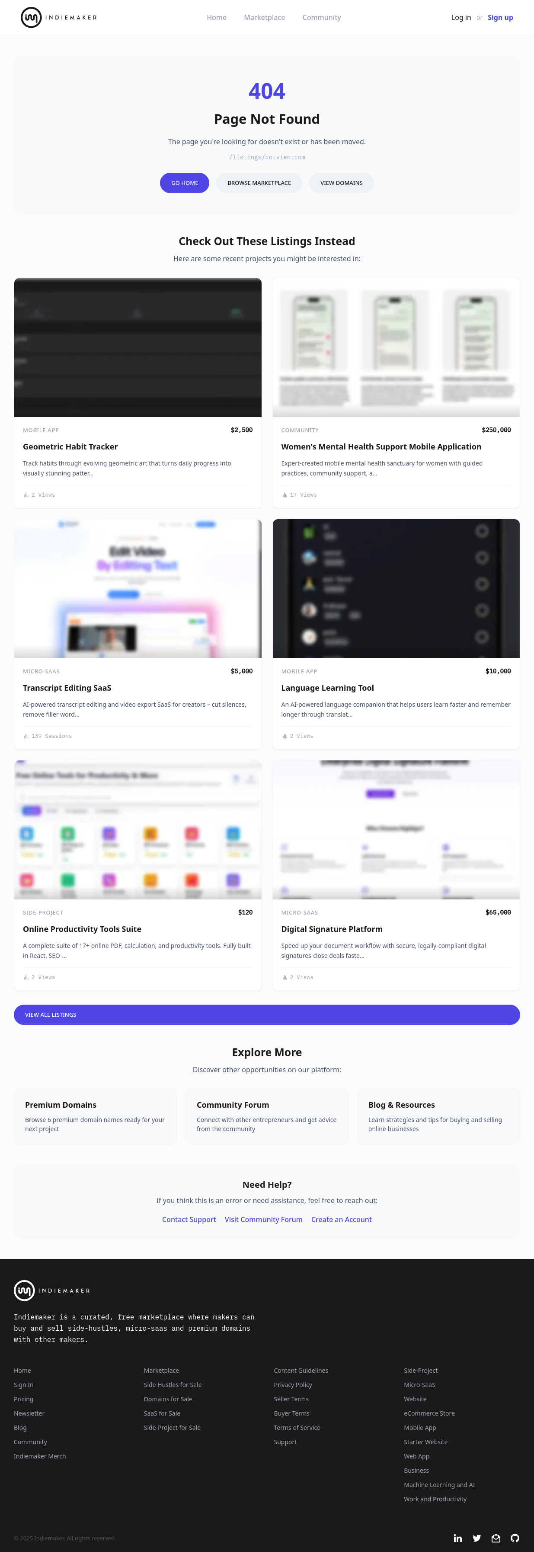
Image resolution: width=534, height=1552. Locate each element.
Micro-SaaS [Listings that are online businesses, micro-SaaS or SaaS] (419, 1385)
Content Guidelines (301, 1370)
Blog (20, 1427)
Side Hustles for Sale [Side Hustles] (173, 1385)
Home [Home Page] (22, 1370)
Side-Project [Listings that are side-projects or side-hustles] (421, 1370)
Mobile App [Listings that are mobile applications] (420, 1427)
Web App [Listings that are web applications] (416, 1456)
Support (285, 1442)
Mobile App (41, 430)
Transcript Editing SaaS (67, 687)
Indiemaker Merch (40, 1456)
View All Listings (51, 1014)
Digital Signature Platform (332, 929)
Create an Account (341, 1219)
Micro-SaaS (41, 671)
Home (217, 17)
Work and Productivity (435, 1499)
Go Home (184, 183)
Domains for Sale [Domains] (168, 1399)
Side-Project (43, 912)
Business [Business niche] (416, 1470)
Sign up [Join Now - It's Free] (500, 17)
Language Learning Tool (327, 687)
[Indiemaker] (178, 1290)
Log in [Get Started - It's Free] (461, 17)
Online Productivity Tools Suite (82, 929)
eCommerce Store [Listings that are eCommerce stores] (429, 1413)
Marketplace (264, 17)
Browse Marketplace (259, 183)
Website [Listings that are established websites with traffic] (415, 1399)
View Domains (341, 183)
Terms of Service (297, 1427)
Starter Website (426, 1442)
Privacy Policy (293, 1385)
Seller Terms (291, 1399)
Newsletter (29, 1413)
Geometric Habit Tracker (70, 446)
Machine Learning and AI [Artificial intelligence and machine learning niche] (439, 1485)
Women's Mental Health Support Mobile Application (381, 446)
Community (322, 17)
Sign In (24, 1385)
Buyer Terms (292, 1413)
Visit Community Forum (264, 1219)
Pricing (23, 1399)
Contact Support (189, 1219)
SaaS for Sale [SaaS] (162, 1413)
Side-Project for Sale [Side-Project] (172, 1427)
